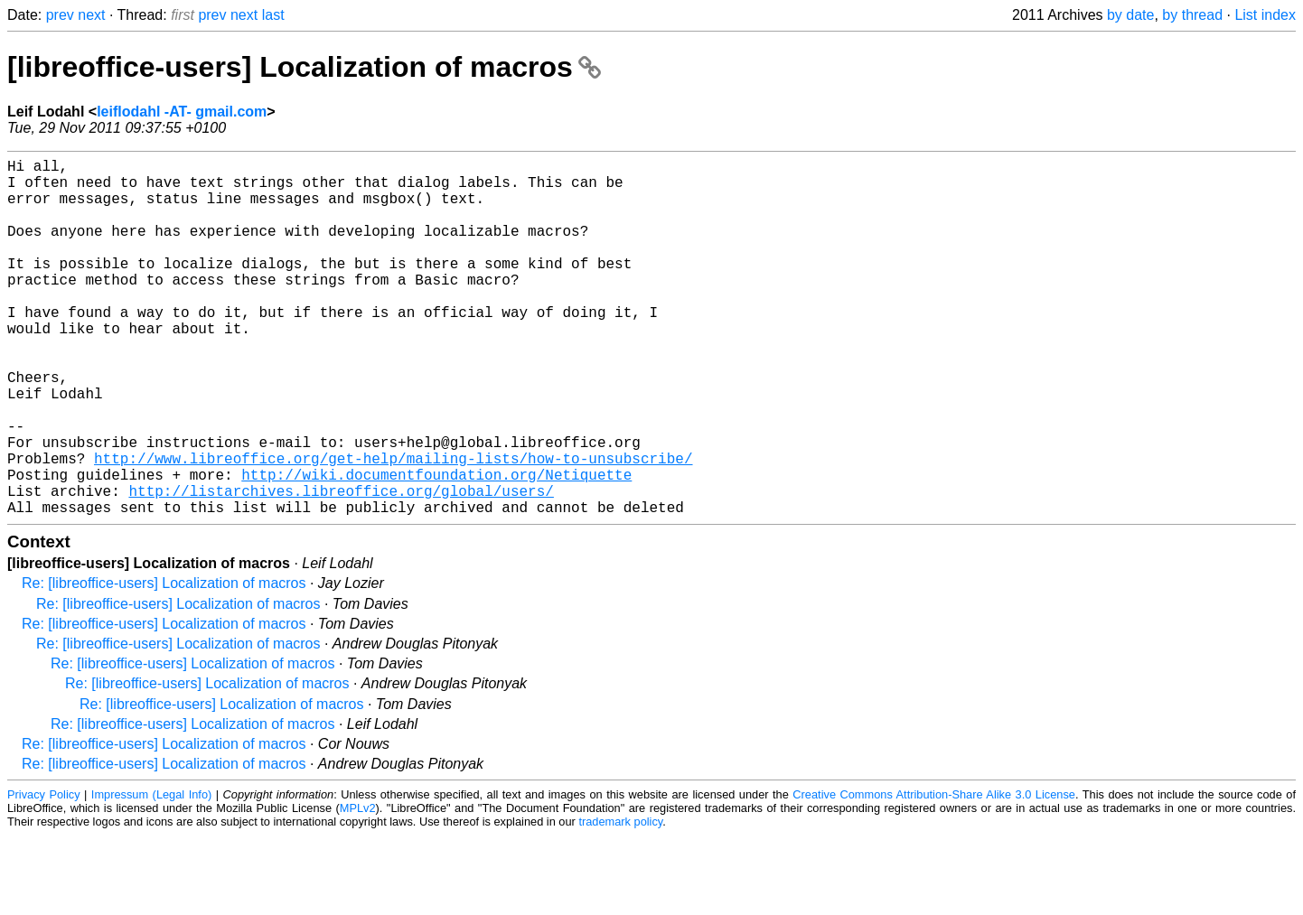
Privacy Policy (43, 874)
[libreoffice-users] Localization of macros (304, 67)
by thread (1192, 15)
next (91, 15)
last (273, 15)
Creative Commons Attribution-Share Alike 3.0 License (933, 874)
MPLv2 (358, 887)
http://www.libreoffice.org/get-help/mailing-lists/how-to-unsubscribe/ (393, 527)
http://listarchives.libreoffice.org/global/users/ (340, 566)
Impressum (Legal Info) (151, 874)
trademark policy (620, 901)
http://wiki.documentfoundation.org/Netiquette (436, 546)
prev (60, 15)
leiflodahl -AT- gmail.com (182, 111)
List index (1265, 15)
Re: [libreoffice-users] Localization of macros (164, 662)
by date (1130, 15)
